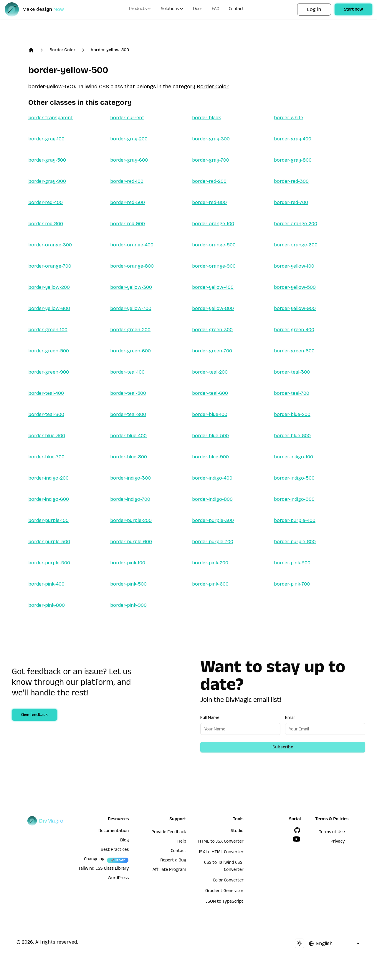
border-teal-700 (291, 393)
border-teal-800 (46, 414)
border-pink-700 (292, 584)
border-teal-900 (128, 414)
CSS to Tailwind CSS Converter (224, 867)
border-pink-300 (292, 563)
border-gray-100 (46, 139)
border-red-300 (291, 181)
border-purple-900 (49, 563)
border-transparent (50, 117)
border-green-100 (47, 329)
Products (140, 9)
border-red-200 (209, 181)
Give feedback (34, 715)
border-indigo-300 (130, 478)
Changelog (94, 859)
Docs (197, 9)
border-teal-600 (210, 393)
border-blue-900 (210, 457)
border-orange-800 (132, 266)
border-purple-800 (295, 541)
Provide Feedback (168, 832)
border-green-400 (294, 329)
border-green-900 (48, 372)
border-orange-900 (214, 266)
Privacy (337, 842)
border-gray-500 (47, 160)
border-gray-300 (211, 139)
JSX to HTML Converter (221, 852)
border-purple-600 (131, 541)
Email (290, 717)
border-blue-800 (128, 457)
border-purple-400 (294, 520)
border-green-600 (130, 351)
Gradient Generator (224, 891)
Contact (236, 9)
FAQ (215, 9)
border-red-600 (209, 202)
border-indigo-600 (48, 499)
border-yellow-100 (294, 266)
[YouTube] (296, 839)
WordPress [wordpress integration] (118, 878)
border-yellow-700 (130, 308)
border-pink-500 (128, 584)
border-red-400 (45, 202)
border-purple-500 (49, 541)
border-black (206, 117)
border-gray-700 (210, 160)
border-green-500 (48, 351)
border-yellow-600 (49, 308)
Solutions (172, 9)
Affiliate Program (169, 870)
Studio (237, 831)
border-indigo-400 (212, 478)
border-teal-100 (127, 372)
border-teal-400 (46, 393)
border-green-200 (130, 329)
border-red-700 (291, 202)
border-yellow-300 (131, 287)
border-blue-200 (292, 414)
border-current (127, 117)
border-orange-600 (296, 245)
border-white (288, 117)
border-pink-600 (210, 584)
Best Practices (115, 850)
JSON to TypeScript (224, 902)
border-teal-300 (292, 372)
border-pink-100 (127, 563)
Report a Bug (173, 860)
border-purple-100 (48, 520)
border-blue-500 (210, 435)
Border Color (62, 49)
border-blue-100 (209, 414)
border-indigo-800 (212, 499)
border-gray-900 (47, 181)
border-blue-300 (46, 435)
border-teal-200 (210, 372)
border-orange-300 (50, 245)
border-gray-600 (129, 160)
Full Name (209, 717)
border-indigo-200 (48, 478)
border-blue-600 (292, 435)
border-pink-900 (128, 605)
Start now (353, 10)
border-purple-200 (131, 520)
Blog (124, 840)
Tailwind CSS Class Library (103, 869)
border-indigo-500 (294, 478)
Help (181, 842)
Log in (314, 9)
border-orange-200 (295, 223)
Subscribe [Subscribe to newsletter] (282, 747)
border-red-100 (126, 181)
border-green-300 (212, 329)
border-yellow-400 (213, 287)
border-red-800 (45, 223)
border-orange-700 (49, 266)
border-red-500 (127, 202)
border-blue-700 (46, 457)
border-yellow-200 (49, 287)
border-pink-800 (46, 605)
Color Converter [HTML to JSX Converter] (228, 880)
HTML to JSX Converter (221, 842)
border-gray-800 (293, 160)
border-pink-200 (210, 563)
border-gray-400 (292, 139)
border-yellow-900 (295, 308)
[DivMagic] (40, 9)
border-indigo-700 (130, 499)
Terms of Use (332, 832)
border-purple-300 (213, 520)
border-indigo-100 (293, 457)
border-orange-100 (213, 223)
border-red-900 (127, 223)
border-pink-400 (46, 584)
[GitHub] (297, 830)
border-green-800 (294, 351)
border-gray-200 (129, 139)
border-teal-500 (128, 393)
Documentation (113, 831)
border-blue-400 (128, 435)
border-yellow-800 (213, 308)
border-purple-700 (212, 541)
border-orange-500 (214, 245)
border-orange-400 (131, 245)
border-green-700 (212, 351)
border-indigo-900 (294, 499)
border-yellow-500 (110, 49)
